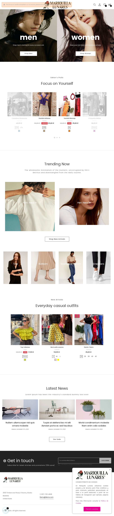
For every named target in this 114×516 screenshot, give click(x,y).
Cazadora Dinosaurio (19, 124)
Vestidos (69, 126)
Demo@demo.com (46, 503)
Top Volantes (25, 353)
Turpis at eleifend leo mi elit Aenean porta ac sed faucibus (57, 430)
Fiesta (44, 126)
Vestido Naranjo (69, 124)
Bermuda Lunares (57, 353)
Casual (19, 126)
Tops (25, 355)
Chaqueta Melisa (94, 124)
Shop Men (28, 59)
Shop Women (85, 59)
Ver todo (57, 445)
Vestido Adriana (44, 124)
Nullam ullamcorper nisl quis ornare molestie (20, 430)
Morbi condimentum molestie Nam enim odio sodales (94, 430)
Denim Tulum (89, 353)
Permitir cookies (92, 509)
